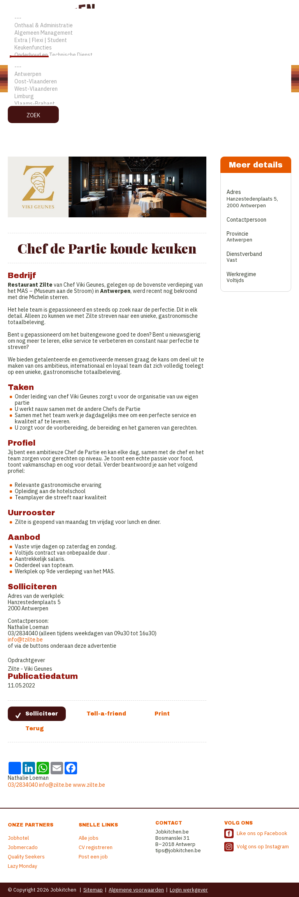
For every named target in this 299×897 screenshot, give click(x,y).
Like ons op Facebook (262, 833)
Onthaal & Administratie (149, 25)
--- (149, 18)
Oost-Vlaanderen (149, 81)
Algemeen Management (149, 33)
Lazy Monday (22, 866)
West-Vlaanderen (149, 89)
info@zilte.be (55, 784)
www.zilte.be (89, 784)
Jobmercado (23, 847)
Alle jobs (88, 838)
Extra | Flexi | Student (149, 40)
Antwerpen (149, 74)
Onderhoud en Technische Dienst (149, 55)
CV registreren (96, 847)
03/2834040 (23, 784)
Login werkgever (189, 889)
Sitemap (93, 889)
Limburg (149, 96)
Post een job (93, 856)
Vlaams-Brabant (149, 103)
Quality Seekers (26, 856)
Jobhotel (18, 838)
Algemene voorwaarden (136, 889)
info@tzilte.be (25, 639)
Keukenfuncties (149, 47)
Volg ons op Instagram (263, 846)
